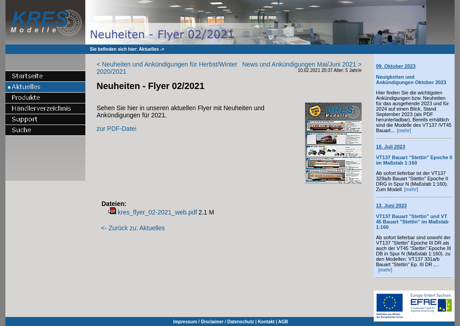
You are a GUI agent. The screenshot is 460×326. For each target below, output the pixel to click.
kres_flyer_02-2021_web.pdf (157, 212)
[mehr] (404, 130)
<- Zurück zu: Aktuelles (133, 228)
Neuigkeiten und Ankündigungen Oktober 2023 (411, 74)
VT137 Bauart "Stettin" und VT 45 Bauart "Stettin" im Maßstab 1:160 (412, 216)
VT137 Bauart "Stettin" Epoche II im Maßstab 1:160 (414, 154)
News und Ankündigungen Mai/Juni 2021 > (302, 64)
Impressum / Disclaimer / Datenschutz (213, 321)
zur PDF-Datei (117, 128)
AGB (283, 321)
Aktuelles (149, 49)
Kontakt (266, 321)
